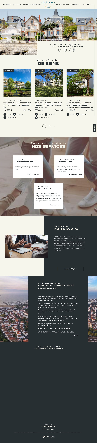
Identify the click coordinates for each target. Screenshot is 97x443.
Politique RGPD (75, 433)
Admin (65, 433)
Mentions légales (59, 433)
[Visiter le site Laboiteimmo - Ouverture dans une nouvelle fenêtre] (48, 439)
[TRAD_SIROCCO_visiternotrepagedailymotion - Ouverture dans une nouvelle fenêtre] (69, 50)
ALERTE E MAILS (66, 4)
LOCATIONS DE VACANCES (35, 4)
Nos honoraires (45, 433)
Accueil (19, 4)
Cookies (80, 433)
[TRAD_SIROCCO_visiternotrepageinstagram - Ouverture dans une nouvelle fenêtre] (74, 50)
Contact (95, 128)
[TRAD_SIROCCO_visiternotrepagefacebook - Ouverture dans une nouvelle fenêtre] (60, 50)
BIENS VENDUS (59, 4)
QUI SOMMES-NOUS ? (75, 4)
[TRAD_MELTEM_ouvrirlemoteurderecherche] (8, 4)
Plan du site (52, 433)
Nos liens (69, 433)
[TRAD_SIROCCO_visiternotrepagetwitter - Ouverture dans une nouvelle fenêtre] (65, 50)
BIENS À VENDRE (26, 4)
